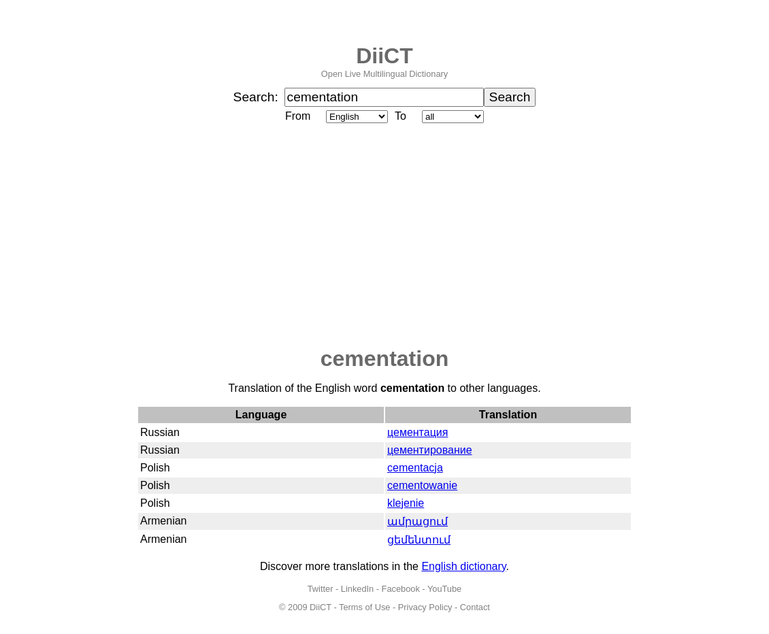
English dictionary (463, 566)
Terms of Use (364, 607)
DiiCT (384, 56)
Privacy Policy (425, 607)
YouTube (444, 589)
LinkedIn (357, 589)
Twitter (320, 589)
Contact (475, 607)
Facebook (401, 589)
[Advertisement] (384, 236)
